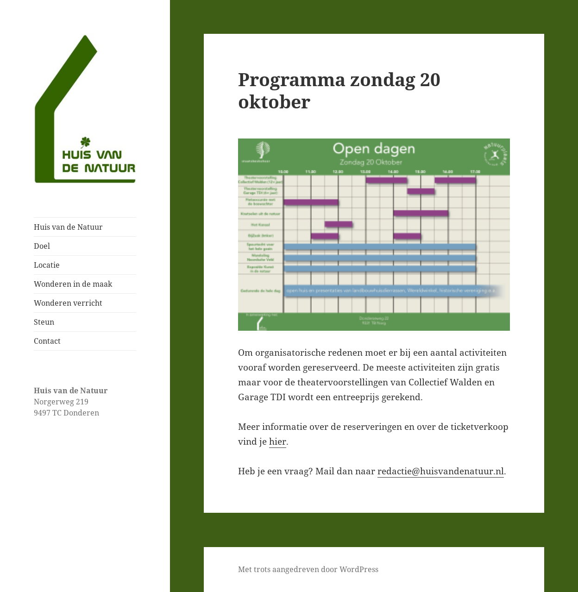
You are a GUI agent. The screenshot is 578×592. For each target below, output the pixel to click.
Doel (42, 246)
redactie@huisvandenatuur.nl (440, 471)
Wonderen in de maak (73, 284)
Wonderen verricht (68, 303)
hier (277, 441)
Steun (44, 322)
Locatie (47, 265)
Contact (47, 341)
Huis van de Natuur (68, 227)
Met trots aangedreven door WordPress (308, 569)
